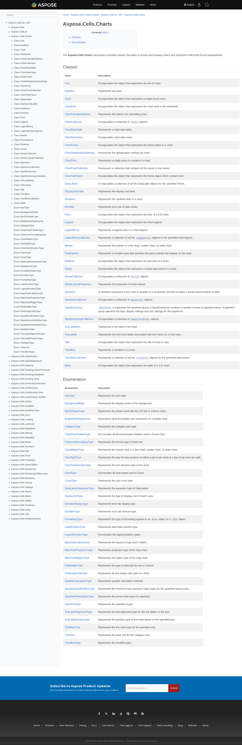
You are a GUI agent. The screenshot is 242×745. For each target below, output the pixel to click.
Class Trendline (21, 194)
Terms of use (144, 741)
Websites (139, 4)
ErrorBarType (72, 511)
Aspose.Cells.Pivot (20, 455)
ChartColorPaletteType (77, 434)
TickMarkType (72, 627)
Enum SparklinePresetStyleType (30, 325)
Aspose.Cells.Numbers (22, 446)
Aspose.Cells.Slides (21, 496)
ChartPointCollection (76, 168)
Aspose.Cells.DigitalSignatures (26, 361)
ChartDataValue (74, 137)
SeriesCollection (74, 276)
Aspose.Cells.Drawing (22, 365)
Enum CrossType (22, 257)
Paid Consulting (165, 725)
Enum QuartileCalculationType (29, 315)
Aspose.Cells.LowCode (23, 424)
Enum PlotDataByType (25, 306)
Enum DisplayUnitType (25, 266)
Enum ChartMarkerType (26, 239)
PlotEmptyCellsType (76, 573)
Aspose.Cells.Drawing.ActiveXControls (30, 370)
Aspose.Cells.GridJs (21, 401)
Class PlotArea (21, 144)
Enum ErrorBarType (24, 275)
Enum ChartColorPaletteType (28, 230)
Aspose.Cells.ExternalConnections (28, 383)
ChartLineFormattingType (79, 442)
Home (66, 15)
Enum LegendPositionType (27, 288)
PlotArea (69, 261)
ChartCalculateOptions (77, 114)
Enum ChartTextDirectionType (29, 248)
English (189, 4)
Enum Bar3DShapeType (26, 216)
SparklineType (73, 604)
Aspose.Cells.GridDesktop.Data (27, 392)
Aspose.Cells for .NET (19, 22)
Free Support (126, 725)
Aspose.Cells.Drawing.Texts (25, 379)
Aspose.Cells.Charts (21, 36)
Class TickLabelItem (24, 180)
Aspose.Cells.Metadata (23, 437)
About (153, 4)
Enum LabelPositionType (26, 284)
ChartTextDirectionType (78, 465)
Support (126, 4)
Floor (67, 214)
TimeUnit (70, 635)
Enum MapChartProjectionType (29, 297)
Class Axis (19, 40)
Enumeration (79, 42)
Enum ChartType (22, 252)
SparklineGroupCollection (79, 319)
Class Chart (20, 49)
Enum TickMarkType (24, 343)
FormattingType (73, 519)
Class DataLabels (23, 99)
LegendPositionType (76, 534)
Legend (69, 222)
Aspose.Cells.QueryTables (24, 464)
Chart (68, 98)
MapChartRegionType (77, 558)
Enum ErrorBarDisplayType (27, 270)
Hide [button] (102, 32)
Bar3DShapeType (75, 411)
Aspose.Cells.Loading (22, 419)
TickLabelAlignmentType (78, 612)
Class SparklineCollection (27, 167)
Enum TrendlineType (24, 352)
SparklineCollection (75, 299)
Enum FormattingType (25, 279)
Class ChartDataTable (25, 68)
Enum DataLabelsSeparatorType (30, 261)
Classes (76, 37)
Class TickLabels (22, 185)
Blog (180, 725)
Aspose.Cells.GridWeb (22, 406)
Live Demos (108, 725)
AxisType (70, 395)
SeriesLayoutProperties (78, 284)
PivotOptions (72, 253)
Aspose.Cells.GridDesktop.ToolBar (28, 397)
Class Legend (21, 122)
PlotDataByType (74, 565)
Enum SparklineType (24, 329)
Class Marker (20, 135)
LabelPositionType (75, 527)
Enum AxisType (21, 207)
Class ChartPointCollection (27, 90)
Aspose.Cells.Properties (23, 460)
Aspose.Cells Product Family (85, 15)
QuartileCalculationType (78, 581)
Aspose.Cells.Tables (21, 500)
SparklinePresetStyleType (79, 596)
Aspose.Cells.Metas (21, 442)
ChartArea (70, 106)
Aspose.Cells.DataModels (24, 356)
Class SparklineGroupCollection (30, 176)
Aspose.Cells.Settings (22, 487)
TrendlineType (73, 642)
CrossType (71, 480)
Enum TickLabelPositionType (28, 338)
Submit (173, 688)
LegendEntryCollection (77, 237)
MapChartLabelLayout (77, 542)
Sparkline (70, 292)
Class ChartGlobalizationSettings (30, 81)
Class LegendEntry (23, 126)
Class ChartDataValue (25, 72)
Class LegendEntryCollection (28, 131)
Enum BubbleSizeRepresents (28, 221)
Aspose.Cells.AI (19, 31)
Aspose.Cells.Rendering (23, 469)
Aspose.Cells (17, 27)
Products (97, 4)
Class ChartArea (22, 54)
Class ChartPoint (22, 85)
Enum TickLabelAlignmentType (29, 334)
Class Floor (19, 117)
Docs (94, 725)
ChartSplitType (73, 457)
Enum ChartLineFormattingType (30, 234)
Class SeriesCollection (25, 153)
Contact (154, 741)
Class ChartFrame (23, 76)
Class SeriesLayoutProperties (29, 158)
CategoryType (73, 426)
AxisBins (69, 91)
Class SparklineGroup (25, 171)
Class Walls (20, 203)
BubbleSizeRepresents (77, 418)
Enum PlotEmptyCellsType (27, 311)
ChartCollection (73, 122)
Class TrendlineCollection (26, 198)
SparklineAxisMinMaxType (79, 588)
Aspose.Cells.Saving (21, 482)
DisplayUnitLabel (74, 191)
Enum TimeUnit (21, 347)
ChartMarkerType (74, 449)
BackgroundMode (74, 403)
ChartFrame (71, 145)
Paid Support (144, 725)
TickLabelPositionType (77, 619)
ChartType (70, 473)
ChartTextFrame (74, 176)
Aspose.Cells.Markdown (23, 428)
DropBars (70, 199)
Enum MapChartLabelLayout (28, 293)
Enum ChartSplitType (24, 243)
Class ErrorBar (21, 113)
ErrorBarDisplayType (76, 503)
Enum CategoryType (24, 225)
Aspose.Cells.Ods (20, 451)
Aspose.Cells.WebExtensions (26, 518)
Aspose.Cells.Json (20, 415)
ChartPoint (71, 160)
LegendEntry (72, 230)
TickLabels (71, 334)
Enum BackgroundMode (26, 212)
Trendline (70, 350)
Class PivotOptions (23, 140)
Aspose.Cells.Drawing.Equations (27, 374)
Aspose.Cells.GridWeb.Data (25, 410)
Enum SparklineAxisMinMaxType (30, 320)
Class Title (19, 189)
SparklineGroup (73, 307)
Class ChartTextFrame (25, 95)
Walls (68, 365)
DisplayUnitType (74, 496)
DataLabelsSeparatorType (79, 488)
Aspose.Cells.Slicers (21, 491)
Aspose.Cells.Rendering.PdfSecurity (29, 473)
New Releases (66, 725)
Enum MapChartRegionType (28, 302)
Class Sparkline (22, 162)
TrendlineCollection (75, 357)
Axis (67, 83)
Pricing (82, 725)
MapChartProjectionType (78, 550)
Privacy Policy (131, 741)
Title (67, 342)
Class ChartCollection (25, 63)
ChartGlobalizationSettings (80, 152)
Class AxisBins (21, 45)
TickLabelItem (72, 326)
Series (68, 268)
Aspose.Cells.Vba (20, 514)
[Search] (31, 15)
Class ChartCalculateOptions (28, 59)
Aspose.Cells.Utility (21, 509)
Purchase (112, 4)
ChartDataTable (73, 129)
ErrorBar (69, 207)
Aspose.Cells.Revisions (23, 478)
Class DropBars (22, 108)
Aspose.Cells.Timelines (23, 505)
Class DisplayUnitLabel (25, 104)
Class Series (20, 149)
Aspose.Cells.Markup (22, 433)
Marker (69, 245)
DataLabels (71, 183)
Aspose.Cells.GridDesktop (24, 388)
